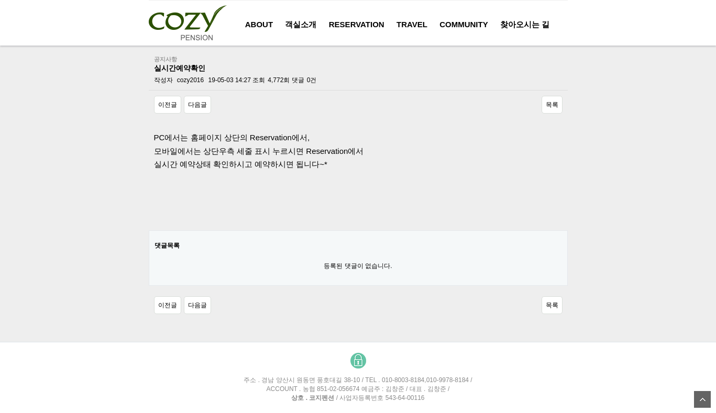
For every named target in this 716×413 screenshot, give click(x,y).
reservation (356, 24)
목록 (552, 104)
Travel (411, 24)
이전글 (167, 104)
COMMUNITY (463, 24)
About (259, 24)
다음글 (197, 104)
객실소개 (300, 24)
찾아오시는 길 (524, 24)
